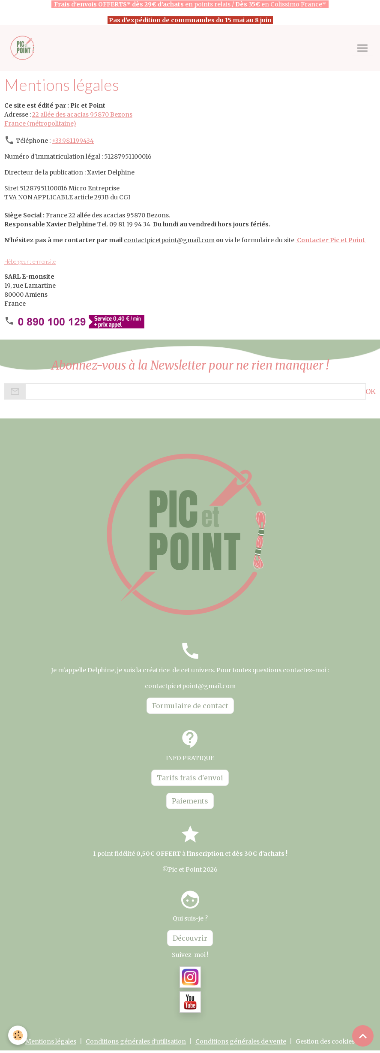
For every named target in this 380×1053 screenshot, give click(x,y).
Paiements (190, 801)
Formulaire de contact (190, 705)
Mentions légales (50, 1041)
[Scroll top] (363, 1036)
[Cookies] (18, 1035)
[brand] (24, 48)
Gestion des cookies (325, 1041)
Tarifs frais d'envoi (190, 777)
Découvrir (190, 938)
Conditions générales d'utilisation (136, 1041)
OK (370, 391)
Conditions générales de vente (240, 1041)
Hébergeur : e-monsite (30, 261)
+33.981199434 (73, 140)
